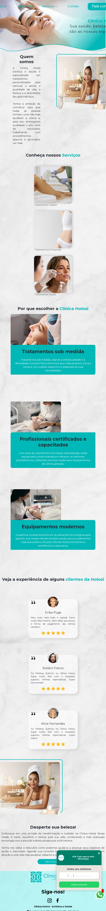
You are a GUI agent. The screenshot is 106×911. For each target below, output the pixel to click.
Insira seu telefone (79, 869)
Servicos (48, 6)
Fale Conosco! (53, 861)
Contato (73, 6)
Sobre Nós (25, 6)
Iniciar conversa (79, 884)
